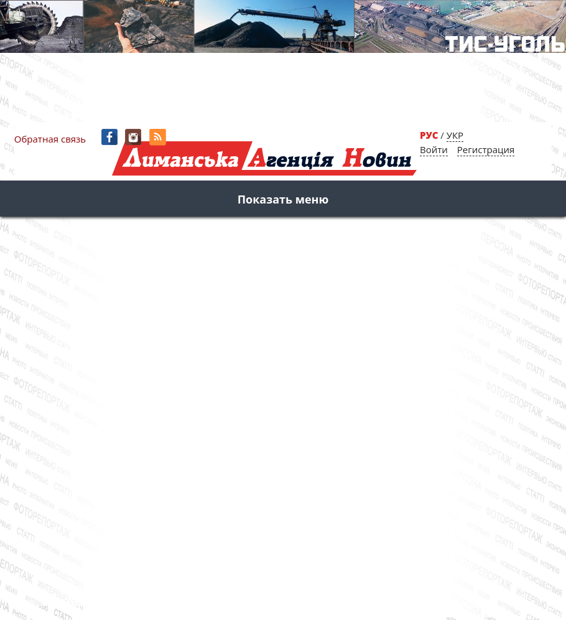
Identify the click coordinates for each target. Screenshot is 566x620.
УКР (455, 135)
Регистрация (485, 149)
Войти (434, 149)
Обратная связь (50, 139)
